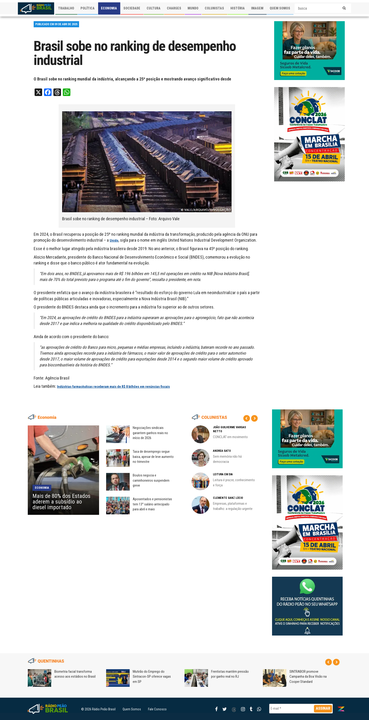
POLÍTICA (87, 8)
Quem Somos (132, 709)
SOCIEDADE (131, 8)
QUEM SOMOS (280, 8)
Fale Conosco (157, 709)
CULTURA (153, 8)
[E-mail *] (301, 708)
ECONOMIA (109, 8)
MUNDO (193, 8)
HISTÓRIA (237, 8)
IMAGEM (257, 8)
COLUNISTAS (214, 8)
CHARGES (174, 8)
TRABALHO (66, 8)
